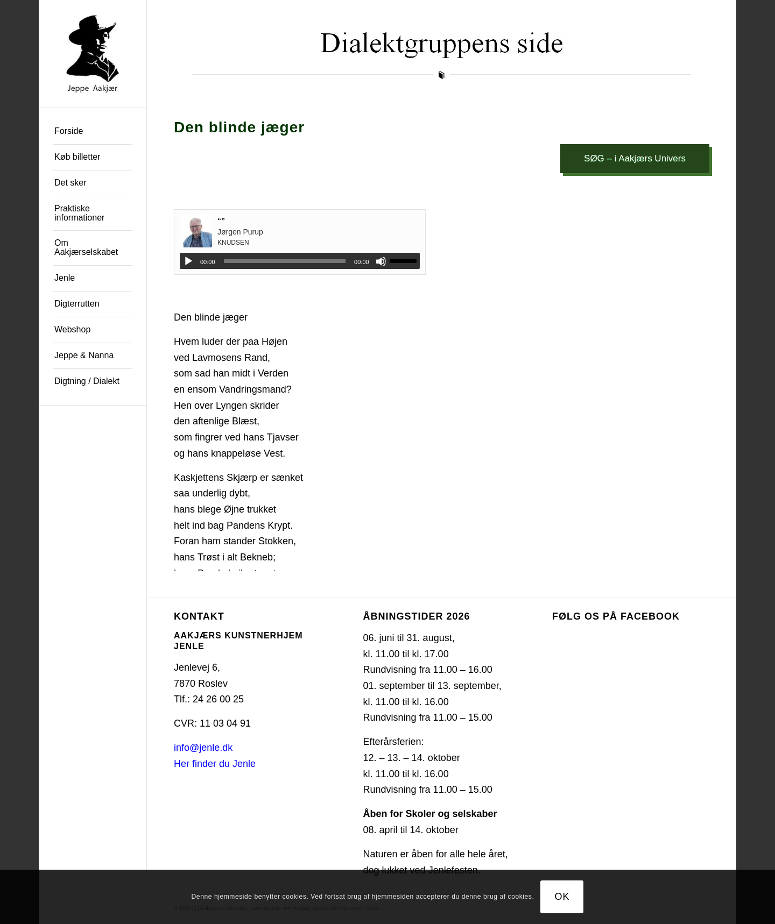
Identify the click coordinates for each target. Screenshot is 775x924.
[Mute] (381, 261)
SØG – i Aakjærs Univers (635, 158)
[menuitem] (92, 132)
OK (562, 896)
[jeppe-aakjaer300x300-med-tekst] (92, 53)
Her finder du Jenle (215, 763)
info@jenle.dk (203, 747)
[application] (300, 261)
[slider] (285, 261)
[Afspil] (188, 261)
